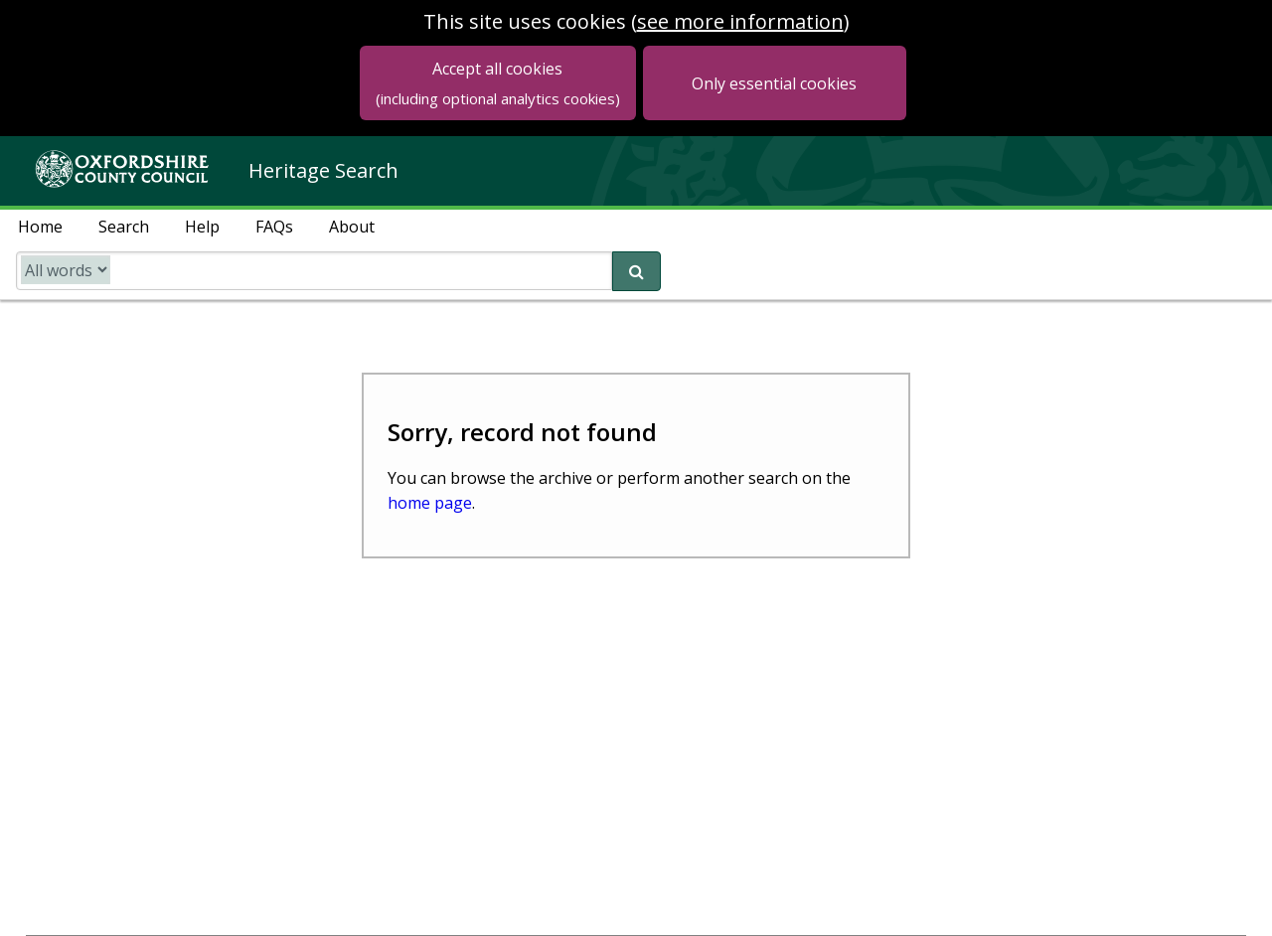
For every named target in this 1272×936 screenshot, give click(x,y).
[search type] (65, 269)
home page (430, 503)
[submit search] (636, 271)
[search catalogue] (314, 270)
